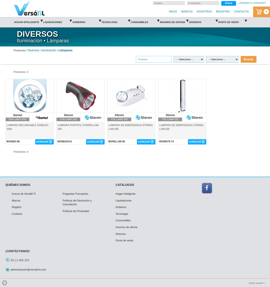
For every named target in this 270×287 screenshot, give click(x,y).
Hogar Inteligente (28, 20)
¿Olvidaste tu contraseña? (252, 2)
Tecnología (115, 20)
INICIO (173, 11)
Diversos (203, 20)
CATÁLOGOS (125, 184)
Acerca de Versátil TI (24, 193)
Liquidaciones (57, 20)
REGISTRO (223, 11)
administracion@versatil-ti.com (28, 269)
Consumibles (145, 20)
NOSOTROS (204, 11)
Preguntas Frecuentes (75, 193)
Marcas (16, 200)
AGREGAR (42, 141)
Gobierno (86, 20)
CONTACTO (241, 11)
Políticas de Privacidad (76, 211)
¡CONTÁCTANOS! (17, 251)
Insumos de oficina (174, 20)
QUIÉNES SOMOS (17, 184)
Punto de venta (232, 20)
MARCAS (187, 11)
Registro (17, 207)
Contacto (17, 213)
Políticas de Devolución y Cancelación (77, 202)
